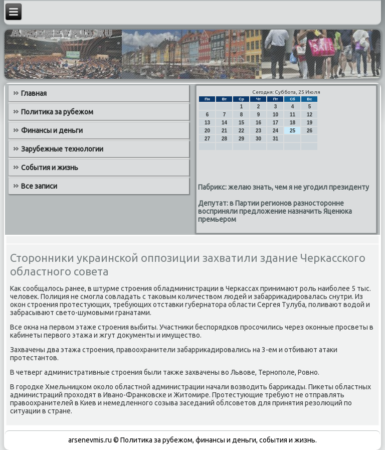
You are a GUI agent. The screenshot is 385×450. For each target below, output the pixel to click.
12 (309, 114)
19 (309, 122)
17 (275, 122)
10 (275, 114)
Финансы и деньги (52, 130)
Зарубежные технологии (62, 149)
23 (258, 130)
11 (292, 114)
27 (207, 138)
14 (224, 122)
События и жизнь (49, 168)
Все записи (39, 186)
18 (292, 122)
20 (207, 130)
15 (241, 122)
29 (241, 138)
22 (241, 130)
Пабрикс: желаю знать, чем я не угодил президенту (283, 187)
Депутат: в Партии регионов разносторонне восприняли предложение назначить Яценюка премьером (275, 211)
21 (224, 130)
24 (275, 130)
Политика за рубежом (57, 112)
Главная (34, 93)
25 (292, 130)
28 (224, 138)
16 (258, 122)
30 (258, 138)
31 (275, 138)
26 (309, 130)
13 (207, 122)
